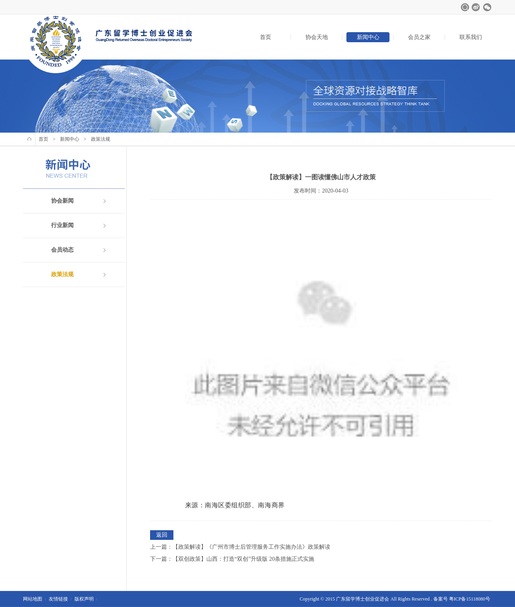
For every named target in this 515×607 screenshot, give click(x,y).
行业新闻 (62, 225)
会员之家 (419, 37)
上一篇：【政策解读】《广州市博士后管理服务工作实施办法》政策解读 (240, 547)
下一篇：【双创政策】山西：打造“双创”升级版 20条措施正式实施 (232, 559)
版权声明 (84, 599)
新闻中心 (368, 37)
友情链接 (58, 599)
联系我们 (470, 37)
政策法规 (62, 274)
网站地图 (32, 599)
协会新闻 (62, 201)
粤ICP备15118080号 (469, 599)
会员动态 (62, 250)
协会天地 (316, 37)
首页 (265, 37)
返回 (161, 535)
